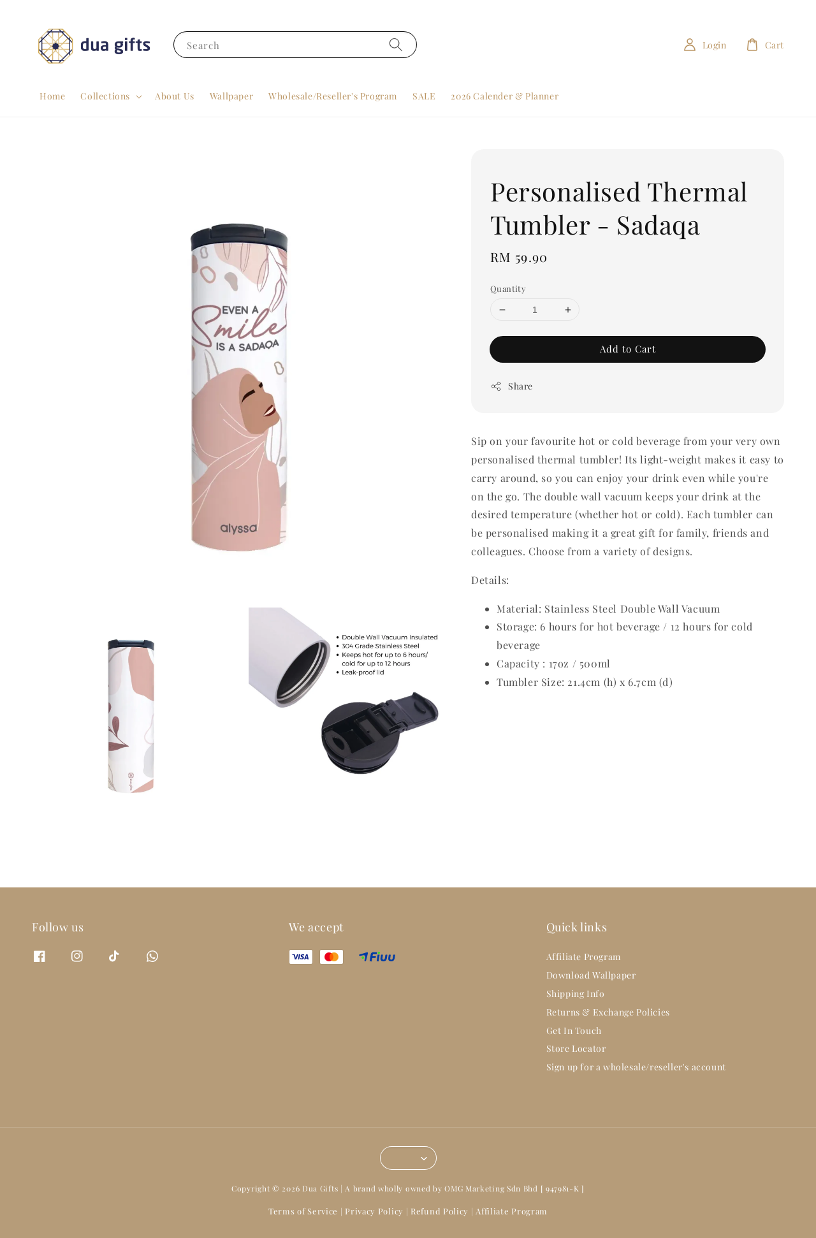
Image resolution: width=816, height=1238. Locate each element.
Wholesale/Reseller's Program (332, 96)
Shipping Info (575, 993)
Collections (105, 96)
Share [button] (511, 386)
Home (52, 96)
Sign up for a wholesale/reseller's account (636, 1067)
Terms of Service (303, 1210)
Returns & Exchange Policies (608, 1012)
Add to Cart (628, 348)
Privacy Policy (374, 1210)
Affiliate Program (583, 957)
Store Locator (576, 1048)
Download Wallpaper (591, 975)
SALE (423, 96)
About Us (174, 96)
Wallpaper (231, 96)
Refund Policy (440, 1210)
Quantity (508, 288)
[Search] (395, 44)
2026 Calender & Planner (504, 96)
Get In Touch (574, 1030)
